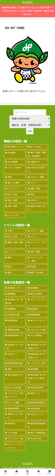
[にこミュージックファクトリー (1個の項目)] (15, 446)
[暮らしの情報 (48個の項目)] (15, 182)
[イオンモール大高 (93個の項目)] (37, 329)
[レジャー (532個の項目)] (37, 236)
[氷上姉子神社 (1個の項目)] (37, 438)
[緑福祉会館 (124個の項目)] (15, 322)
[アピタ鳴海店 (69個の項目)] (37, 337)
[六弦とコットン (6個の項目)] (37, 416)
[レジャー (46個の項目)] (37, 182)
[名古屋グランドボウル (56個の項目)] (15, 346)
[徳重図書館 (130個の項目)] (37, 314)
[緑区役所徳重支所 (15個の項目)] (37, 402)
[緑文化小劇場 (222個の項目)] (37, 293)
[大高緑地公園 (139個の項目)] (15, 314)
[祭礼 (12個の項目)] (15, 266)
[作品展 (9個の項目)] (37, 266)
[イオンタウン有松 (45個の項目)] (37, 363)
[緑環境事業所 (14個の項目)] (15, 408)
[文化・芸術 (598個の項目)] (15, 236)
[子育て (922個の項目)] (15, 230)
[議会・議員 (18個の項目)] (15, 200)
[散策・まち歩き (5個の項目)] (37, 272)
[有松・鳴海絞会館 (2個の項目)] (37, 432)
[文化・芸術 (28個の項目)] (15, 194)
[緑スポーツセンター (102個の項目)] (37, 322)
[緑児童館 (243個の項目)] (37, 287)
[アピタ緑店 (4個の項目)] (15, 432)
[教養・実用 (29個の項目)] (37, 188)
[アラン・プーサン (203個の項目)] (37, 301)
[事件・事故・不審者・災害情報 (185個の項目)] (37, 154)
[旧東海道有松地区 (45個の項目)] (15, 363)
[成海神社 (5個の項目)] (15, 425)
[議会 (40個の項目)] (15, 369)
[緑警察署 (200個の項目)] (15, 308)
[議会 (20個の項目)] (15, 259)
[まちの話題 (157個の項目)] (15, 162)
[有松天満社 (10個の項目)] (37, 408)
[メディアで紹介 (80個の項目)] (15, 169)
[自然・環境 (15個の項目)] (15, 208)
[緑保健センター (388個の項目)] (15, 287)
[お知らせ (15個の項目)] (37, 200)
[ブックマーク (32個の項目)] (15, 188)
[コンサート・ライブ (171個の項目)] (37, 244)
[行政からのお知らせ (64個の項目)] (37, 169)
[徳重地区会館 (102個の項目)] (15, 329)
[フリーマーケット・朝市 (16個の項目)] (37, 259)
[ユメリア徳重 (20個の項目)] (15, 402)
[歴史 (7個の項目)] (15, 272)
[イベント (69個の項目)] (15, 251)
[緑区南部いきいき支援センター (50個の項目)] (37, 346)
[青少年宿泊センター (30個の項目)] (15, 378)
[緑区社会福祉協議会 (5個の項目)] (37, 425)
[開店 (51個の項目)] (15, 177)
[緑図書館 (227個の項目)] (15, 293)
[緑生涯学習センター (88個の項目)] (15, 337)
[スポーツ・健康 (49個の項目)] (37, 177)
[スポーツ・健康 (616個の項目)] (37, 230)
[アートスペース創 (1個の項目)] (15, 438)
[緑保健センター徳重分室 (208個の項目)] (15, 301)
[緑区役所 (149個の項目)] (37, 308)
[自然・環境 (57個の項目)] (37, 251)
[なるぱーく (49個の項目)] (15, 356)
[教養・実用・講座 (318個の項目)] (15, 244)
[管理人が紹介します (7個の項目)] (37, 208)
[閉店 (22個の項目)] (37, 194)
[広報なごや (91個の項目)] (37, 162)
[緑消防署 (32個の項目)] (37, 369)
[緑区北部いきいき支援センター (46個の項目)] (37, 356)
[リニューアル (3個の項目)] (15, 215)
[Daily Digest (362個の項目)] (37, 146)
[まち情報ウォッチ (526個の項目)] (15, 146)
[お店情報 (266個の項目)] (15, 154)
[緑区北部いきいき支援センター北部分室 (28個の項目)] (37, 378)
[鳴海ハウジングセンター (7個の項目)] (15, 416)
